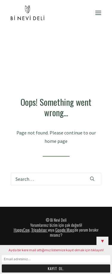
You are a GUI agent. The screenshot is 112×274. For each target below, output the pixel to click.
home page (56, 141)
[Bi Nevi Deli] (27, 12)
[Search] (56, 179)
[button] (98, 13)
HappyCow (22, 229)
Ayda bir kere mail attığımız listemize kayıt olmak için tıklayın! (56, 250)
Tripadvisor (39, 229)
